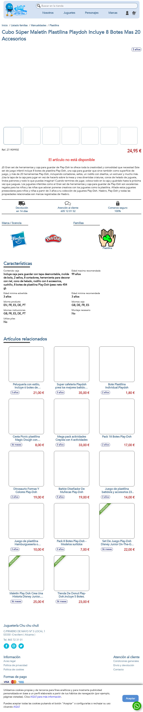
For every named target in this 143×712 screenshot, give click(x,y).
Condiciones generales (126, 661)
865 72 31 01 (15, 639)
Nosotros (47, 13)
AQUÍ (16, 706)
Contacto (118, 669)
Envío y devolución (123, 665)
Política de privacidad (15, 665)
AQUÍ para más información (45, 696)
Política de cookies (14, 669)
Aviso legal (10, 661)
